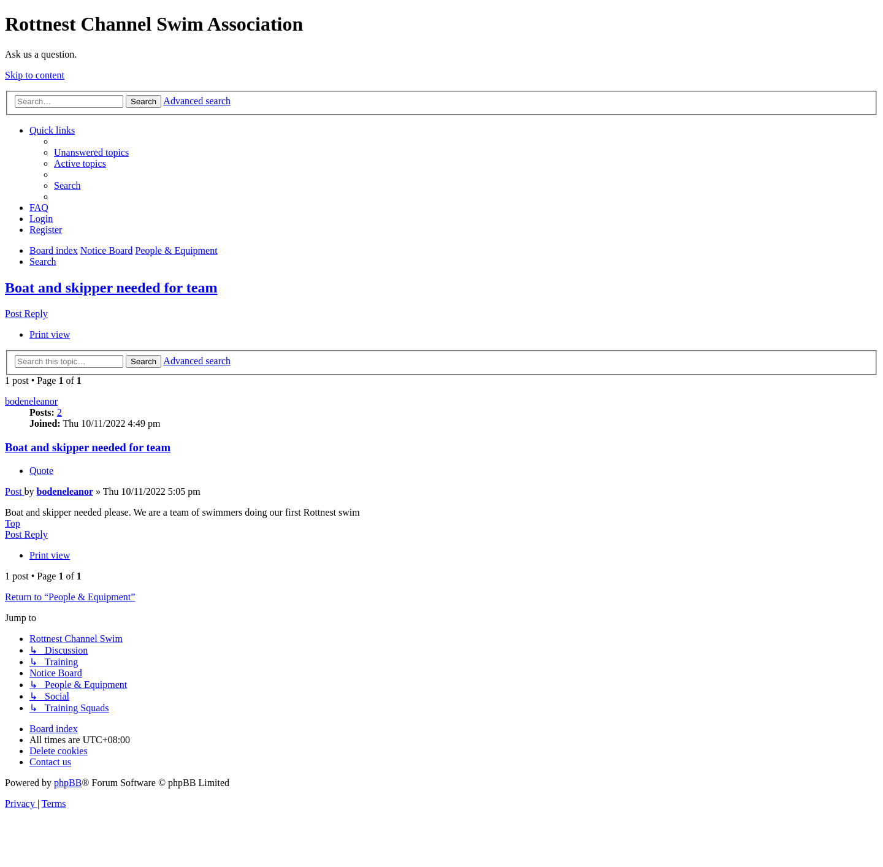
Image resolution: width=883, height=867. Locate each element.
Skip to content (34, 75)
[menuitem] (91, 152)
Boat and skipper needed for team (111, 288)
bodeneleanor (31, 401)
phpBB (68, 782)
